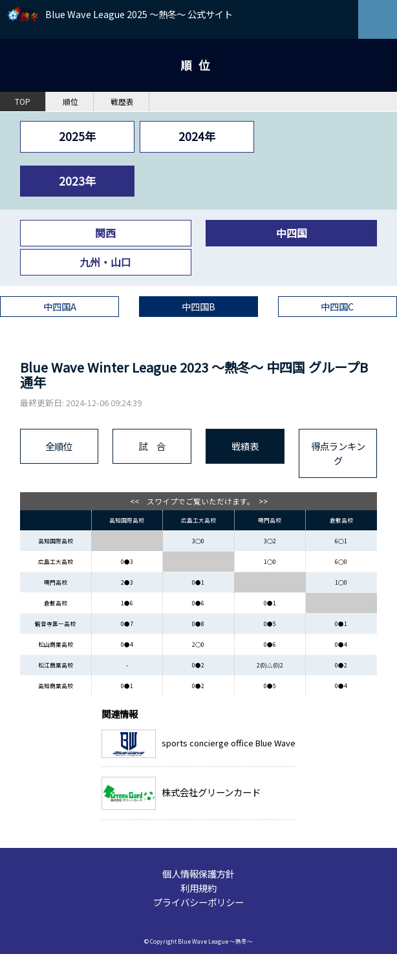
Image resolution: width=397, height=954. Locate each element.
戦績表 (245, 446)
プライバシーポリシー (198, 902)
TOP (22, 101)
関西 (105, 233)
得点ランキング (338, 453)
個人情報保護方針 (198, 873)
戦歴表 (122, 101)
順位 (70, 101)
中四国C (337, 306)
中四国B (198, 306)
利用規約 (198, 887)
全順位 (58, 446)
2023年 (77, 181)
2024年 (196, 136)
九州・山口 (105, 262)
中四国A (59, 306)
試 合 (152, 446)
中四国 (291, 233)
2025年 (77, 136)
